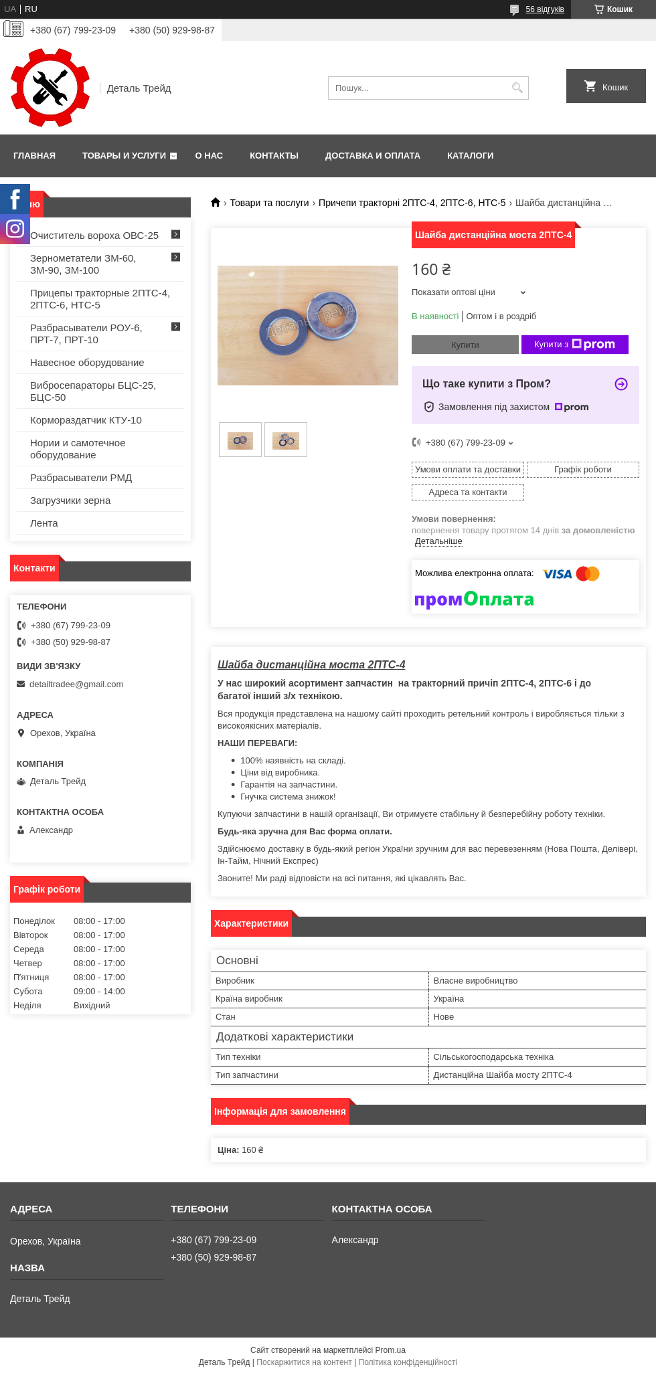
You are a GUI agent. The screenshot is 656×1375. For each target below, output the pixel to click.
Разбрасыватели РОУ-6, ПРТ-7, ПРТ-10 (86, 333)
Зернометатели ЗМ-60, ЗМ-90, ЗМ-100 (83, 264)
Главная (34, 156)
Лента (44, 523)
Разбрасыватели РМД (81, 477)
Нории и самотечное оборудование (78, 448)
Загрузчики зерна (70, 500)
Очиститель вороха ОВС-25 (94, 235)
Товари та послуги (269, 202)
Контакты (274, 156)
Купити (465, 345)
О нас (209, 156)
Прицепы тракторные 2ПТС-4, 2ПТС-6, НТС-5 (100, 298)
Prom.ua (391, 1350)
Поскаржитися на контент (303, 1362)
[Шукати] (517, 88)
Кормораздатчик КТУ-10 (86, 420)
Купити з (574, 345)
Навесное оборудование (87, 362)
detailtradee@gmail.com (76, 684)
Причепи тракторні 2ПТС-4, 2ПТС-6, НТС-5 (412, 202)
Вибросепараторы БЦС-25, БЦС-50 (93, 391)
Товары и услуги (124, 156)
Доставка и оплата (372, 156)
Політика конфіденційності (408, 1362)
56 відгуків (545, 9)
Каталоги (470, 156)
